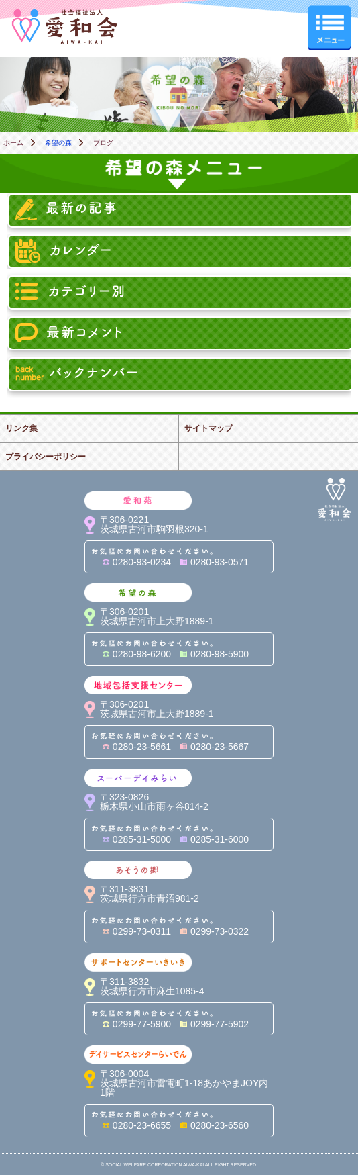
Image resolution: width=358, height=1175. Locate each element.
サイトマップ (208, 428)
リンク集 (21, 428)
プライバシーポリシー (45, 456)
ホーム (13, 142)
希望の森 (58, 142)
